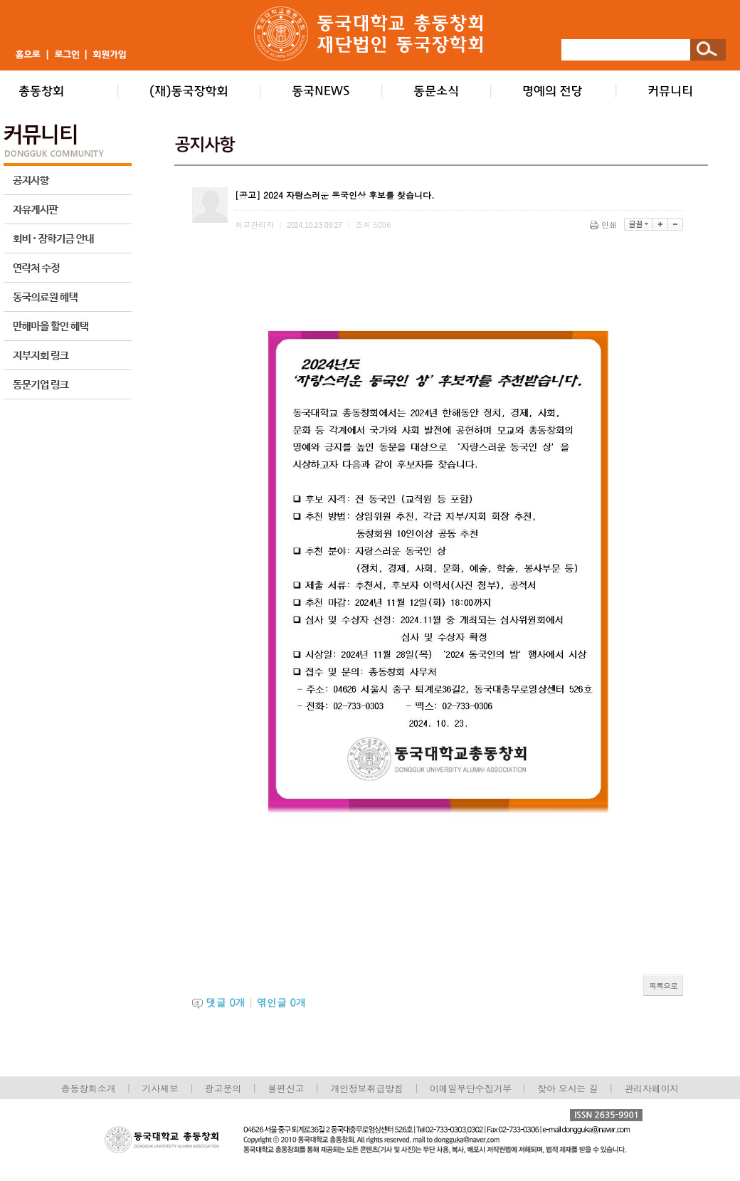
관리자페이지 (652, 1088)
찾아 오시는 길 (567, 1088)
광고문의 (223, 1088)
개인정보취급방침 (366, 1088)
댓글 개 (225, 1002)
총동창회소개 (88, 1088)
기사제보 (160, 1088)
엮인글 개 (281, 1002)
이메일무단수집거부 (472, 1088)
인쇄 (604, 224)
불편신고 (286, 1088)
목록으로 (663, 985)
